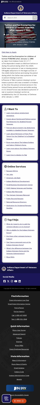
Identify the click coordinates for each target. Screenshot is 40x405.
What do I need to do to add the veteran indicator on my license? (18, 225)
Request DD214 (12, 171)
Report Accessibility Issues (19, 395)
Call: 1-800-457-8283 (19, 315)
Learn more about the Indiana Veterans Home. (20, 150)
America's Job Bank (13, 178)
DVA (7, 34)
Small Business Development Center (19, 185)
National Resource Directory (16, 202)
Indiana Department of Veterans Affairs (20, 13)
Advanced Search (19, 334)
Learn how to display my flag (16, 155)
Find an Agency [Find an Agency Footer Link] (19, 312)
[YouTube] (15, 281)
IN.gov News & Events (19, 364)
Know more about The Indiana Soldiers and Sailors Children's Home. (20, 143)
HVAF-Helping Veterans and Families (19, 188)
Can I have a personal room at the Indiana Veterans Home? (18, 243)
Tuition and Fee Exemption (16, 39)
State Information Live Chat (19, 300)
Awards (19, 379)
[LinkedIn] (19, 281)
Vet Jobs (9, 174)
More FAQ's (10, 257)
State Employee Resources (19, 349)
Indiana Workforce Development (18, 181)
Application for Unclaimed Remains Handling (18, 207)
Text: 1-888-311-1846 (19, 319)
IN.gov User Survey (19, 330)
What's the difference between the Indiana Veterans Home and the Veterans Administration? (19, 250)
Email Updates (19, 368)
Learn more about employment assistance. (17, 114)
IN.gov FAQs (19, 345)
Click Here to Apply (9, 52)
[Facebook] (4, 281)
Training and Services (28, 37)
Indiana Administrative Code (19, 375)
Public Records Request (14, 199)
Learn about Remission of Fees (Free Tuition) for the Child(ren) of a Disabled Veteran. (20, 136)
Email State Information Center (19, 304)
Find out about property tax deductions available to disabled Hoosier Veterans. (20, 129)
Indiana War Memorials (14, 192)
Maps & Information (19, 360)
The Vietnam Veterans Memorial (18, 195)
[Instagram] (12, 281)
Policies (19, 338)
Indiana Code (19, 372)
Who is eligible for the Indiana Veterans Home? (20, 231)
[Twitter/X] (8, 281)
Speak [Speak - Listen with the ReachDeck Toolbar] (19, 401)
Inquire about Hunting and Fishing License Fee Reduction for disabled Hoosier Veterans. (21, 121)
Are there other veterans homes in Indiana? (18, 237)
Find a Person (19, 308)
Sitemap (19, 342)
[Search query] (19, 18)
